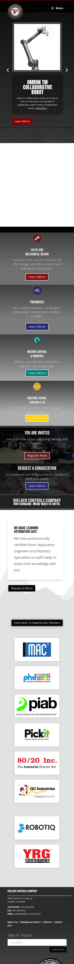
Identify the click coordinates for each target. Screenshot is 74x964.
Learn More (22, 121)
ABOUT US (12, 922)
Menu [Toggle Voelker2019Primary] (57, 8)
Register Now (37, 455)
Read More (41, 108)
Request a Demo (21, 588)
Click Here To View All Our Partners (37, 623)
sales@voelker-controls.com (27, 913)
